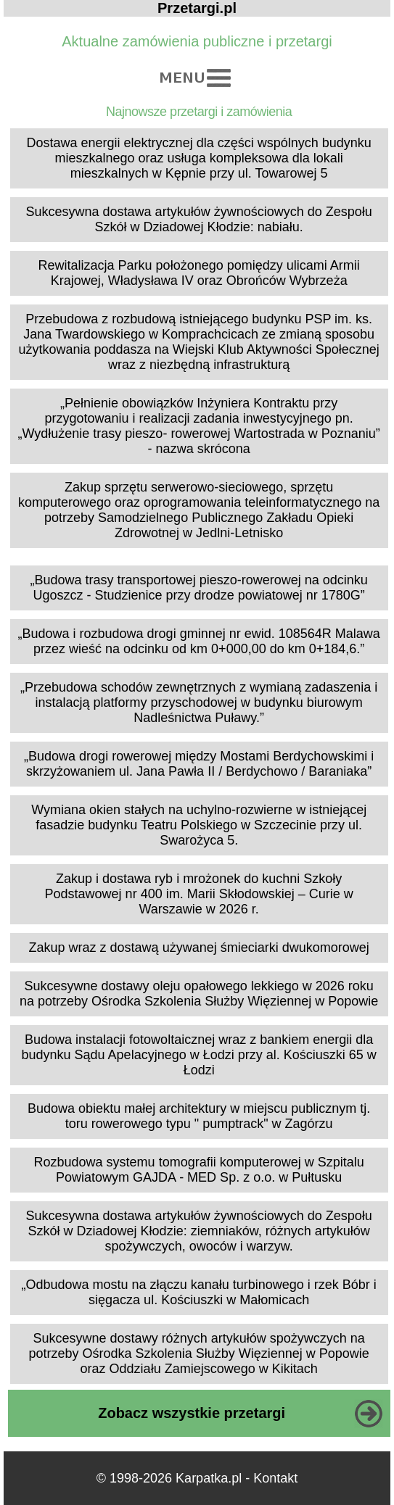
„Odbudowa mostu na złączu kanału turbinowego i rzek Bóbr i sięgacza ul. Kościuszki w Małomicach (199, 1292)
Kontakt (275, 1478)
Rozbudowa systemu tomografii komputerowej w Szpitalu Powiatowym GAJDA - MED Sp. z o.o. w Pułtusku (199, 1170)
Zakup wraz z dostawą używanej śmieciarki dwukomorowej (199, 947)
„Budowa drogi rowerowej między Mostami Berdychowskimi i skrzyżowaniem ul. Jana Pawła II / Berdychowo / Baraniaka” (199, 764)
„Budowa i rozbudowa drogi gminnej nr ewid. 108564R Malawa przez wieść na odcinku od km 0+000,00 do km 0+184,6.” (199, 641)
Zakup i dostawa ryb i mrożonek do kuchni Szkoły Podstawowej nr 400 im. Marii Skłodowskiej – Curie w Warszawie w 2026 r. (199, 893)
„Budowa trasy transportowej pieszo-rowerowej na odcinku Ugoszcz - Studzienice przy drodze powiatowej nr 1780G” (199, 587)
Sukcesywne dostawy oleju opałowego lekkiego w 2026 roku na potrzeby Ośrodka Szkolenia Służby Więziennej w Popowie (199, 993)
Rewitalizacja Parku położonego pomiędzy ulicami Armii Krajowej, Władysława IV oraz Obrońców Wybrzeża (199, 273)
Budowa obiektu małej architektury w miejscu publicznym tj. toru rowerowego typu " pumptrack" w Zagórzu (199, 1116)
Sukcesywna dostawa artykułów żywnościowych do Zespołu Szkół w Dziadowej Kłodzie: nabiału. (199, 219)
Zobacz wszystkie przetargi (191, 1413)
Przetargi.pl (197, 8)
